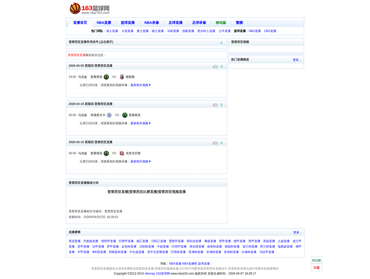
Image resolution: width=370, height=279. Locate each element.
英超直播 (269, 241)
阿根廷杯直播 (118, 252)
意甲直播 (83, 246)
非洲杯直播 (213, 252)
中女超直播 (136, 252)
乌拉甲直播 (266, 252)
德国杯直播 (232, 246)
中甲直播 (83, 252)
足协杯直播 (129, 246)
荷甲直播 (225, 241)
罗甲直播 (113, 246)
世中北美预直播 (157, 252)
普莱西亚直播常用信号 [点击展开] (148, 41)
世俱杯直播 (231, 252)
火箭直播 (127, 31)
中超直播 (163, 246)
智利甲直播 (108, 241)
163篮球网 (163, 273)
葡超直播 (210, 241)
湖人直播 (112, 31)
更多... (297, 60)
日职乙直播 (158, 241)
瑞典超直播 (285, 246)
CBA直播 (270, 31)
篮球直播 (128, 23)
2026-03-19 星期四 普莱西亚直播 (148, 103)
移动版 (221, 23)
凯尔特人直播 (206, 31)
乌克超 (82, 77)
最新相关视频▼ (140, 85)
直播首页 (80, 23)
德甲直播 (240, 241)
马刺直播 (173, 31)
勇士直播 (143, 31)
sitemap (150, 273)
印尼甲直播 (179, 246)
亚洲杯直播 (195, 252)
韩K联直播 (99, 252)
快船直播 (188, 31)
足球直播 (176, 23)
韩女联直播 (196, 246)
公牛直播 (225, 31)
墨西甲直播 (176, 241)
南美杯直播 (214, 246)
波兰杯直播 (250, 246)
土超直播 (284, 241)
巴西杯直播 (178, 252)
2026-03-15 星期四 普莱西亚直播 (148, 141)
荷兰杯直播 (267, 246)
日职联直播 (146, 246)
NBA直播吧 (189, 263)
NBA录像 (151, 23)
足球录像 (199, 23)
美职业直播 (193, 241)
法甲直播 (98, 246)
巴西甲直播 (126, 241)
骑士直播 (158, 31)
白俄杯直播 (249, 252)
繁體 (239, 23)
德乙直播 (142, 241)
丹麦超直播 (90, 241)
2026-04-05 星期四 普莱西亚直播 (148, 65)
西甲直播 (254, 241)
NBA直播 (104, 23)
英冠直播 (75, 241)
